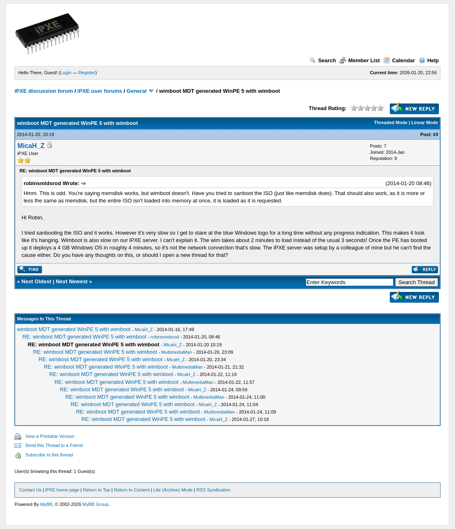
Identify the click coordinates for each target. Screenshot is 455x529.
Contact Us (30, 489)
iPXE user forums (100, 91)
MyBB (46, 504)
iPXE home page (62, 489)
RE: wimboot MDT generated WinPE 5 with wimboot (84, 337)
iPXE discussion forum (43, 91)
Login (65, 72)
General (136, 91)
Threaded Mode (391, 122)
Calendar (399, 60)
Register (86, 72)
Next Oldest (36, 281)
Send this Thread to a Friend (54, 445)
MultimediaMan (176, 352)
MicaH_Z (31, 145)
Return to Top (96, 489)
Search (322, 60)
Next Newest (71, 281)
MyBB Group (95, 504)
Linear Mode (424, 122)
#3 (435, 134)
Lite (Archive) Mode (173, 489)
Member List (359, 60)
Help (429, 60)
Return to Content (132, 489)
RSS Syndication (213, 489)
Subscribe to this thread (49, 454)
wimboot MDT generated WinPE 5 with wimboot (73, 329)
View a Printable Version (49, 436)
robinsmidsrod (165, 336)
